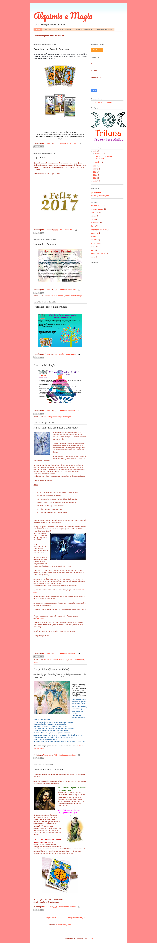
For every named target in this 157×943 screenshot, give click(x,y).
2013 (95, 172)
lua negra (94, 233)
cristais (93, 216)
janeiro (98, 162)
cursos (93, 219)
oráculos (94, 240)
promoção (95, 243)
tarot (92, 250)
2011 (95, 178)
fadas (82, 660)
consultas (94, 212)
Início (38, 29)
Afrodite (47, 296)
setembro (99, 154)
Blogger (90, 938)
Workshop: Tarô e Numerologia (50, 306)
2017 (95, 151)
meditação (67, 417)
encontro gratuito (51, 417)
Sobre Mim (48, 29)
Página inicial (51, 918)
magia (79, 296)
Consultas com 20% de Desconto (51, 49)
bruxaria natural (97, 209)
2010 (95, 181)
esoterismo (60, 296)
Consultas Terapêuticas (84, 29)
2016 (95, 166)
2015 (95, 169)
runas (93, 247)
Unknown (97, 193)
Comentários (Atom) (63, 925)
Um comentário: (66, 230)
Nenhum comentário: (67, 143)
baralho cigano (96, 206)
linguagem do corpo (99, 230)
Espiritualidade (71, 296)
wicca (93, 257)
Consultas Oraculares (64, 29)
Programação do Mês (104, 29)
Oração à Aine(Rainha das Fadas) (51, 669)
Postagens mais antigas (76, 918)
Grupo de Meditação (44, 365)
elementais (54, 660)
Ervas (53, 296)
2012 (95, 175)
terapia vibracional (98, 254)
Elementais (41, 618)
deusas (46, 660)
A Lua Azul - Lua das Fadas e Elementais (56, 427)
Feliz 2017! (40, 158)
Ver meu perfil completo (100, 196)
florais (93, 226)
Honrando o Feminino (45, 244)
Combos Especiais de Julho (48, 769)
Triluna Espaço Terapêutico (101, 102)
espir (60, 417)
